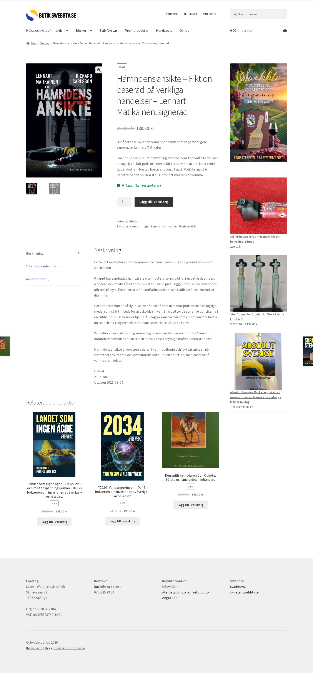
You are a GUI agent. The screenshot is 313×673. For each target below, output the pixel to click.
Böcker (81, 30)
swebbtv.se (238, 586)
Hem (34, 43)
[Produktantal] (124, 202)
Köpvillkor (170, 586)
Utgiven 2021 (187, 226)
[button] (98, 69)
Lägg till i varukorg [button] (54, 522)
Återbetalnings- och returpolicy (186, 592)
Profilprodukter (136, 30)
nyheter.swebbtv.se (244, 592)
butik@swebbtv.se (107, 586)
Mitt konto (209, 14)
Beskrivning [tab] (35, 253)
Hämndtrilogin (140, 226)
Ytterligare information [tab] (44, 266)
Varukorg (172, 14)
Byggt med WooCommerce (65, 648)
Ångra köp (169, 597)
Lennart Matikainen (164, 226)
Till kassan (190, 14)
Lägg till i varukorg (154, 201)
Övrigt (184, 30)
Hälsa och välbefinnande (44, 30)
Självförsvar (108, 30)
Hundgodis (164, 30)
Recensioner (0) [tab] (37, 279)
